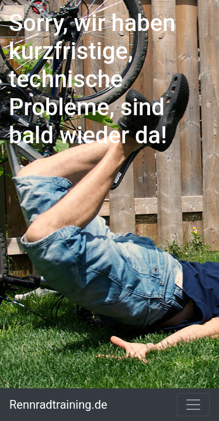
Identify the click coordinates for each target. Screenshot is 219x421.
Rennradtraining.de (58, 405)
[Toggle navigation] (193, 404)
